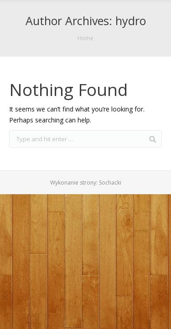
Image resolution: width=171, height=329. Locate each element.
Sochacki (110, 182)
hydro (130, 20)
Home (85, 38)
